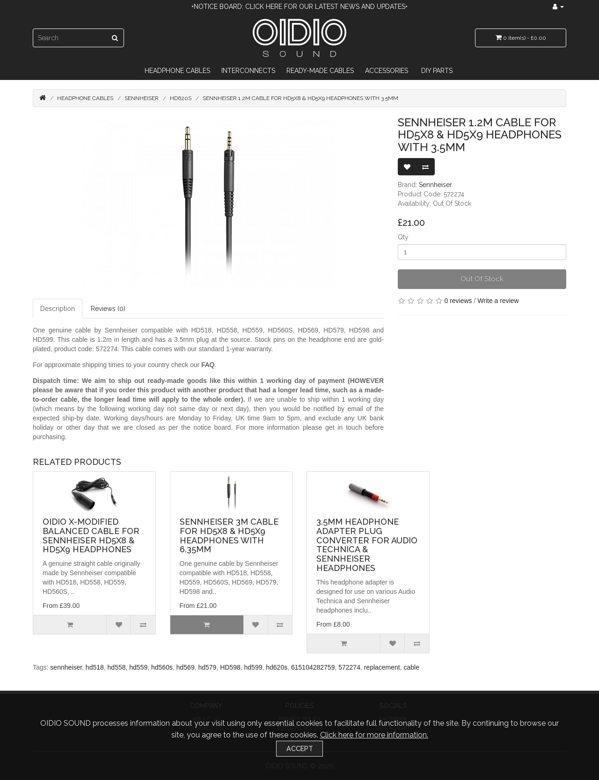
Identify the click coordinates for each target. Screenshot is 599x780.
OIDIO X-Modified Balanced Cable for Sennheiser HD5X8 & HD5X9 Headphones (91, 535)
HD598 (230, 667)
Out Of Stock (482, 278)
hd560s (162, 667)
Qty (403, 237)
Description (57, 308)
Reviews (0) (108, 308)
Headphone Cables (177, 70)
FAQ (207, 364)
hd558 (117, 667)
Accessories (386, 70)
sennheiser (66, 667)
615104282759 (313, 667)
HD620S (180, 98)
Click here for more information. (374, 734)
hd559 (138, 667)
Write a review (498, 300)
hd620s (276, 667)
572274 (349, 667)
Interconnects (248, 70)
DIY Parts (437, 70)
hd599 (253, 667)
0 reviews (458, 300)
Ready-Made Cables (320, 70)
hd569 (185, 667)
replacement (382, 667)
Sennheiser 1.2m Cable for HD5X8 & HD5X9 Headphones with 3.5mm (300, 98)
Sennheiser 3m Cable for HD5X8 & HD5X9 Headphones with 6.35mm (229, 535)
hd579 (207, 667)
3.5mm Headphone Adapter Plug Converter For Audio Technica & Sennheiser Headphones (366, 545)
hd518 (95, 667)
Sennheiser (141, 98)
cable (411, 667)
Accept (299, 748)
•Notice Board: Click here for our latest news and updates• (299, 6)
